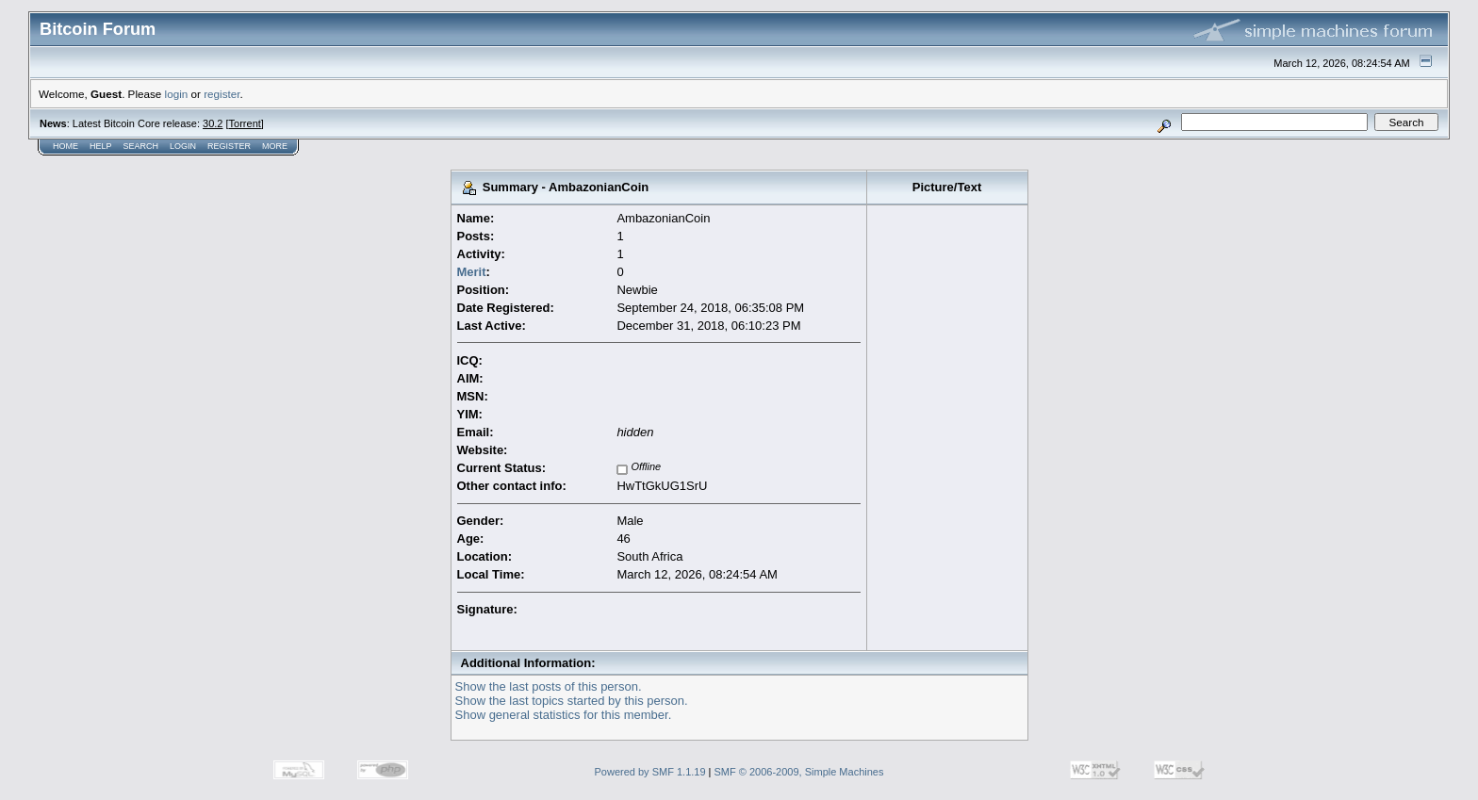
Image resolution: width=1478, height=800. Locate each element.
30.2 (212, 123)
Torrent (245, 123)
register (221, 94)
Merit (471, 272)
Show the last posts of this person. (548, 686)
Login (183, 146)
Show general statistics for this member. (563, 715)
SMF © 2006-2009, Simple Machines (799, 771)
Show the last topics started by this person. (571, 701)
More (274, 146)
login (177, 94)
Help (101, 146)
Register (229, 146)
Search (141, 146)
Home (65, 146)
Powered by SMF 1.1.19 (650, 771)
